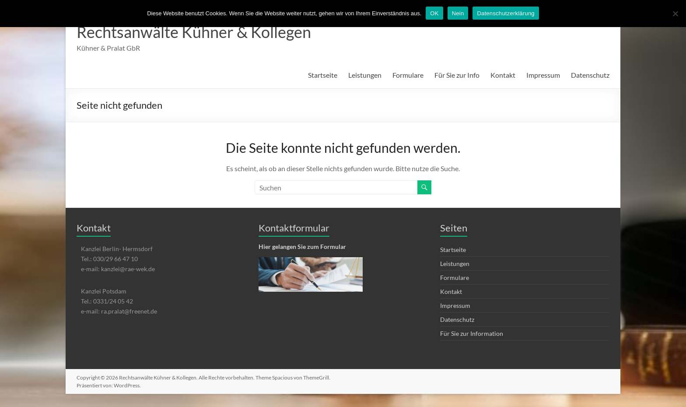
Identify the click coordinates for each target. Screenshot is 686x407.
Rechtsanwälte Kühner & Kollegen (194, 31)
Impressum (543, 75)
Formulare (408, 75)
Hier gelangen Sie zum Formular (302, 246)
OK (434, 13)
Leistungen (365, 75)
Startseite (322, 75)
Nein (458, 13)
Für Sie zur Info (457, 75)
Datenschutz (590, 75)
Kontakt (502, 75)
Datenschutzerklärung (505, 13)
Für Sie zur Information (471, 333)
